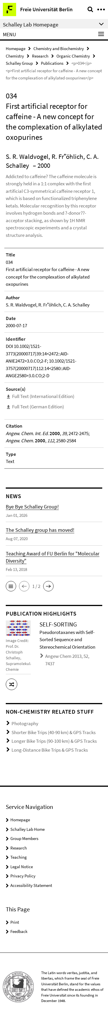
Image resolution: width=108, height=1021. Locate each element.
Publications (52, 63)
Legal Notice (21, 866)
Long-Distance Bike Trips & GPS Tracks (50, 750)
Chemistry (15, 56)
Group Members (24, 838)
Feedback (18, 931)
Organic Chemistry (73, 56)
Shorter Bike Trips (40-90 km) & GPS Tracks (54, 732)
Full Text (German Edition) (38, 406)
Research (40, 56)
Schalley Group (19, 63)
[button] (11, 586)
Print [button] (14, 922)
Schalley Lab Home (27, 829)
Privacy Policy (22, 876)
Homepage (15, 48)
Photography (25, 723)
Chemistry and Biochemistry (58, 48)
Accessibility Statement (31, 885)
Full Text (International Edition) (43, 396)
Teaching (18, 857)
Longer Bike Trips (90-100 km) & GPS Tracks (54, 741)
